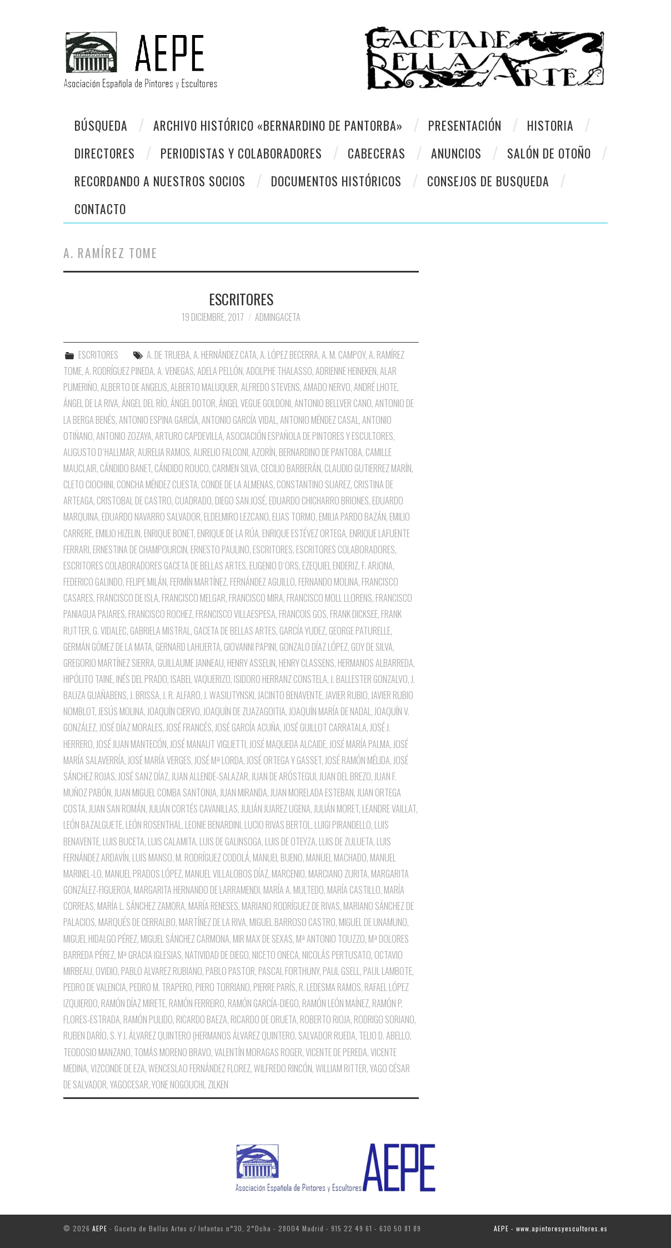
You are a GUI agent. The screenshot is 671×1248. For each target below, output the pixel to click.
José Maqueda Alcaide (287, 744)
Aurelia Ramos (164, 452)
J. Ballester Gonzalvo (369, 679)
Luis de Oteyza (290, 841)
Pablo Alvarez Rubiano (161, 971)
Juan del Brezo (345, 776)
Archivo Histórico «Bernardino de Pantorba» (278, 125)
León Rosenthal (154, 824)
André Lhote (375, 387)
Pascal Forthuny (288, 971)
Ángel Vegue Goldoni (255, 403)
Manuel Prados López (143, 873)
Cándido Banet (125, 468)
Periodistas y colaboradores (241, 153)
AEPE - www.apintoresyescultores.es (551, 1228)
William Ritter (341, 1068)
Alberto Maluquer (204, 387)
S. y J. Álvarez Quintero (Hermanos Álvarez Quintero (202, 1035)
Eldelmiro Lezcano (236, 516)
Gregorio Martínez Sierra (108, 663)
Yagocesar (129, 1084)
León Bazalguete (92, 824)
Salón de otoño (549, 153)
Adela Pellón (220, 371)
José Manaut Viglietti (208, 744)
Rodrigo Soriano (384, 1019)
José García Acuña (247, 727)
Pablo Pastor (230, 971)
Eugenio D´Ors (274, 565)
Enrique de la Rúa (228, 533)
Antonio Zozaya (124, 436)
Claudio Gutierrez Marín (368, 468)
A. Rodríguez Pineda (119, 371)
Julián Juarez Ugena (276, 808)
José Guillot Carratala (325, 727)
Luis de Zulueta (346, 841)
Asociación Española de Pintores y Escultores (309, 436)
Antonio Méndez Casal (319, 420)
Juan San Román (117, 808)
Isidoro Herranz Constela (280, 679)
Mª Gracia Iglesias (150, 955)
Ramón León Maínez (335, 1003)
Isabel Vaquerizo (201, 679)
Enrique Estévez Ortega (304, 533)
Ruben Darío (85, 1035)
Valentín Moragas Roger (258, 1052)
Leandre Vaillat (389, 808)
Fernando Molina (328, 581)
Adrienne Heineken (346, 371)
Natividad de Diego (217, 955)
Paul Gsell (341, 971)
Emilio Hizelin (118, 533)
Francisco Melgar (194, 598)
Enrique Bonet (169, 533)
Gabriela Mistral (160, 630)
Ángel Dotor (193, 403)
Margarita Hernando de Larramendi (197, 890)
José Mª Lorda (218, 760)
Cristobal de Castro (134, 500)
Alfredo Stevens (270, 387)
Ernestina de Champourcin (140, 549)
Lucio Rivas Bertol (277, 824)
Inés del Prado (141, 679)
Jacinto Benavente (290, 695)
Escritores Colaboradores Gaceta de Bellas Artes (154, 565)
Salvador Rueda (326, 1035)
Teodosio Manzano (97, 1052)
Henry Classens (306, 663)
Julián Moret (336, 808)
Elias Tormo (294, 516)
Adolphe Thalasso (279, 371)
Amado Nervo (326, 387)
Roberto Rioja (325, 1019)
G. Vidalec (110, 630)
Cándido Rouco (181, 468)
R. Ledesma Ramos (330, 987)
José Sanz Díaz (143, 776)
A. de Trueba (168, 354)
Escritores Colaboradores (345, 549)
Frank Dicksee (354, 614)
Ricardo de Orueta (264, 1019)
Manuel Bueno (278, 857)
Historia (550, 125)
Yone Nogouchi (178, 1084)
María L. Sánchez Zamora (141, 906)
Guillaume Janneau (191, 663)
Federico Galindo (93, 581)
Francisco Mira (256, 598)
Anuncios (456, 153)
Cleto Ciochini (88, 484)
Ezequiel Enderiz (330, 565)
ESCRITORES (241, 298)
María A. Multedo (293, 890)
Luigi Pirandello (342, 824)
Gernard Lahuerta (188, 646)
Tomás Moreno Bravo (172, 1052)
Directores (104, 153)
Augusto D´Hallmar (98, 452)
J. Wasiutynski (229, 695)
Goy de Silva (372, 646)
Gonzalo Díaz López (313, 646)
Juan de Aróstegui (284, 776)
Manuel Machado (336, 857)
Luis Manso (152, 857)
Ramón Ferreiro (196, 1003)
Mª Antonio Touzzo (330, 938)
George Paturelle (359, 630)
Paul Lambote (387, 971)
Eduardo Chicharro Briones (319, 500)
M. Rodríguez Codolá (212, 857)
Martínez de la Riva (212, 922)
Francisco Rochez (160, 614)
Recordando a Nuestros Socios (160, 181)
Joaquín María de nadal (330, 711)
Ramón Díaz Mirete (133, 1003)
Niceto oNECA (275, 955)
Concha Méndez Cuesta (157, 484)
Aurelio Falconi (220, 452)
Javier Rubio (347, 695)
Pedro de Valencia (94, 987)
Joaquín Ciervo (173, 711)
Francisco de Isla (127, 598)
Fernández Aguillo (262, 581)
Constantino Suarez (313, 484)
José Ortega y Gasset (284, 760)
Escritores (273, 549)
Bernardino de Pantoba (320, 452)
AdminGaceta (278, 317)
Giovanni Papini (250, 646)
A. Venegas (175, 371)
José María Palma (359, 744)
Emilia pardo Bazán (352, 516)
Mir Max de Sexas (263, 938)
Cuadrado (193, 500)
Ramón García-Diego (263, 1003)
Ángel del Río (144, 403)
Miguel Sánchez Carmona (185, 938)
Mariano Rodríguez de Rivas (291, 906)
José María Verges (159, 760)
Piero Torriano (223, 987)
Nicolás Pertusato (336, 955)
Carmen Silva (235, 468)
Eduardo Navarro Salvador (151, 516)
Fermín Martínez (198, 581)
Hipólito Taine (88, 679)
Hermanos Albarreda (375, 663)
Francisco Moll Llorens (329, 598)
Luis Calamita (172, 841)
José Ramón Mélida (357, 760)
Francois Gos (303, 614)
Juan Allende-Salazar (210, 776)
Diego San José (240, 500)
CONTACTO (100, 208)
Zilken (218, 1084)
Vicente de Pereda (336, 1052)
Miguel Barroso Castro (292, 922)
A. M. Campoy (343, 354)
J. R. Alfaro (182, 695)
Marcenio (288, 873)
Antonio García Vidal (239, 420)
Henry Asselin (251, 663)
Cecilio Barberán (291, 468)
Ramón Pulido (148, 1019)
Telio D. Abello (384, 1035)
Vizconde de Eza (118, 1068)
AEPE (99, 1228)
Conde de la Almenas (237, 484)
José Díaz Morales (131, 727)
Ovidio (107, 971)
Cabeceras (376, 153)
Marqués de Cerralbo (137, 922)
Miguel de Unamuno (373, 922)
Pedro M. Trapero (160, 987)
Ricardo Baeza (201, 1019)
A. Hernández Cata (225, 354)
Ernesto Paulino (220, 549)
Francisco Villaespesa (236, 614)
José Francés (189, 727)
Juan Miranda (243, 792)
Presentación (465, 125)
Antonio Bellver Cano (333, 403)
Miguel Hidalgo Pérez (100, 938)
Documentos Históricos (336, 181)
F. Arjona (377, 565)
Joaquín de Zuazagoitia (244, 711)
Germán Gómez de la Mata (107, 646)
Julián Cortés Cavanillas (193, 808)
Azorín (264, 452)
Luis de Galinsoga (230, 841)
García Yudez (302, 630)
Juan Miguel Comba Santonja (165, 792)
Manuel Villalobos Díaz (226, 873)
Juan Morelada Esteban (312, 792)
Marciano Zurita (338, 873)
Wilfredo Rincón (283, 1068)
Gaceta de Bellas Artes (235, 630)
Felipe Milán (146, 581)
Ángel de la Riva (90, 403)
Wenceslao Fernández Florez (199, 1068)
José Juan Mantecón (131, 744)
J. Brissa (144, 695)
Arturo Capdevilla (189, 436)
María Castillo (353, 890)
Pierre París (274, 987)
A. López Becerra (289, 354)
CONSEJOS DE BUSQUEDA (488, 181)
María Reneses (213, 906)
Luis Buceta (123, 841)
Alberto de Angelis (134, 387)
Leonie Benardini (213, 824)
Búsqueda (101, 125)
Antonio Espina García (158, 420)
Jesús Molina (121, 711)
